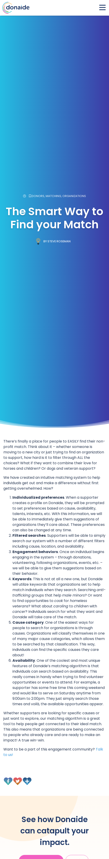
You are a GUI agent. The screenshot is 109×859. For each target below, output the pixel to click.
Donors (38, 196)
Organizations (74, 196)
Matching (53, 196)
